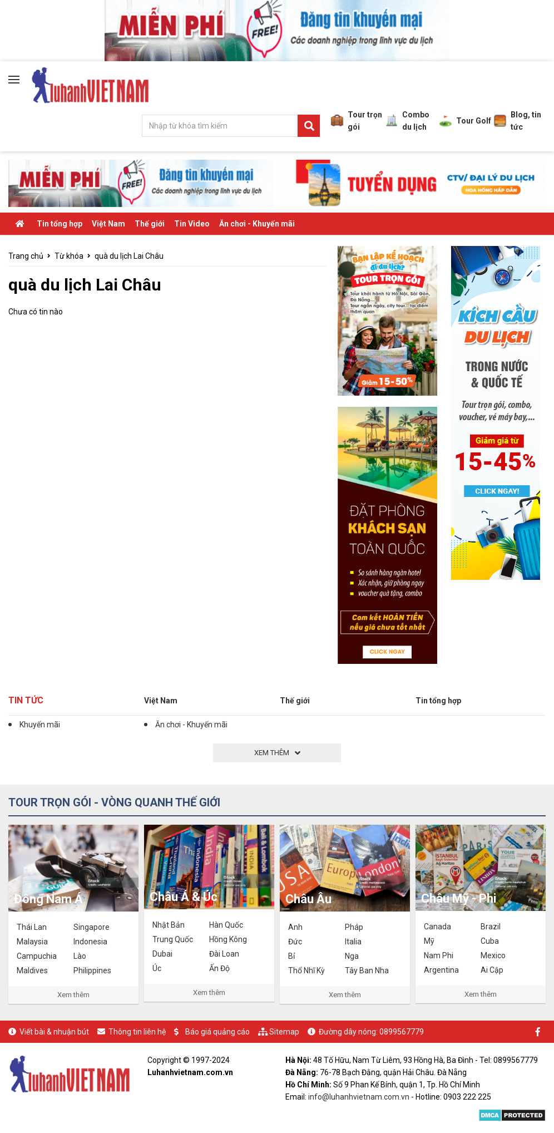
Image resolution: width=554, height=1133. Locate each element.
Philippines (92, 970)
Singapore (91, 927)
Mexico (493, 955)
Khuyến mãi (39, 724)
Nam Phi (438, 955)
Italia (353, 941)
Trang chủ (25, 256)
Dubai (162, 953)
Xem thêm (73, 995)
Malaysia (32, 941)
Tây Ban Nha (367, 970)
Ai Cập (492, 969)
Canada (437, 926)
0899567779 (401, 1031)
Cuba (490, 941)
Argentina (441, 969)
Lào (79, 956)
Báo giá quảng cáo (217, 1031)
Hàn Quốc (226, 924)
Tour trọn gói (356, 120)
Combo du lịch (407, 120)
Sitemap (284, 1031)
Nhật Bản (168, 924)
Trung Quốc (172, 939)
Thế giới (150, 223)
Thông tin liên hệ (137, 1031)
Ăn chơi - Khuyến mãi (257, 223)
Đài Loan (224, 953)
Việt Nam (108, 223)
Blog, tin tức (517, 120)
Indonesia (90, 941)
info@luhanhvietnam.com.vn (358, 1096)
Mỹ (429, 941)
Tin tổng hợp (59, 223)
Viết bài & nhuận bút (54, 1031)
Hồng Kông (228, 939)
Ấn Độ (219, 968)
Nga (352, 956)
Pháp (354, 927)
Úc (156, 968)
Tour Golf (465, 121)
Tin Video (192, 223)
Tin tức (25, 700)
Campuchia (37, 956)
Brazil (491, 926)
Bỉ (291, 956)
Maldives (32, 970)
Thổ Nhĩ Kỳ (306, 970)
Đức (295, 941)
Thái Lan (32, 927)
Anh (295, 927)
